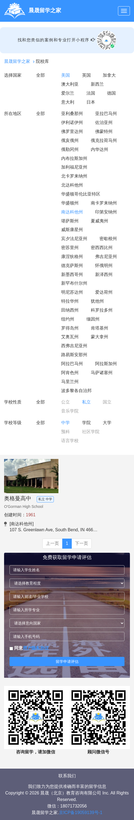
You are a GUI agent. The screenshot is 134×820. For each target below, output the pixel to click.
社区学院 (90, 431)
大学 (107, 422)
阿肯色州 (70, 372)
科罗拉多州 (102, 310)
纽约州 (67, 319)
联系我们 (67, 776)
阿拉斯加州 (106, 363)
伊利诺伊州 (72, 122)
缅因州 (92, 319)
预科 (65, 431)
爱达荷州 (104, 292)
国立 (107, 402)
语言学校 (70, 440)
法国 (90, 93)
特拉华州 (70, 301)
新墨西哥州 (72, 274)
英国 (86, 75)
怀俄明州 (104, 265)
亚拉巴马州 (106, 113)
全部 (40, 75)
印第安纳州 (106, 212)
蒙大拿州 (99, 336)
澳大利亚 (70, 84)
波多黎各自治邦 (76, 390)
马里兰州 (70, 381)
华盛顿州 (70, 203)
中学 (65, 422)
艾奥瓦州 (70, 336)
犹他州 (97, 301)
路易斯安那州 (74, 354)
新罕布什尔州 (74, 283)
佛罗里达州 (72, 131)
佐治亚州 (104, 122)
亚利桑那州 (72, 113)
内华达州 (99, 149)
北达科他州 (72, 185)
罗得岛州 (70, 328)
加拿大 (109, 75)
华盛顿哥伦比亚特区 (80, 194)
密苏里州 (70, 247)
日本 (90, 102)
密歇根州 (108, 238)
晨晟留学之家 (17, 61)
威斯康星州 (72, 229)
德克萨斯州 (72, 265)
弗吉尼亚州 (106, 256)
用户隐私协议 (36, 648)
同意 (29, 648)
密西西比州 (102, 247)
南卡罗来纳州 (104, 203)
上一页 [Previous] (52, 543)
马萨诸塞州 (102, 372)
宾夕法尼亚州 (74, 238)
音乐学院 (70, 411)
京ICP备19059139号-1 (80, 812)
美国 (65, 75)
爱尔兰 (67, 93)
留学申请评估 (67, 661)
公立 (65, 402)
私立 (86, 402)
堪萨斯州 (70, 221)
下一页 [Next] (81, 543)
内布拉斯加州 (74, 158)
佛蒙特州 (104, 131)
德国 (111, 93)
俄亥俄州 (70, 140)
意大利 (67, 102)
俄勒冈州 (70, 149)
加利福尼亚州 (74, 167)
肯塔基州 (99, 328)
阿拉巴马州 (72, 363)
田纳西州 (70, 310)
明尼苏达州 (72, 292)
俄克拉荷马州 (104, 140)
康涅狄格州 (72, 256)
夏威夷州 (99, 221)
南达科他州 (72, 212)
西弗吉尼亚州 (74, 345)
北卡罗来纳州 (74, 176)
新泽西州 (104, 274)
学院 (86, 422)
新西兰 (97, 84)
